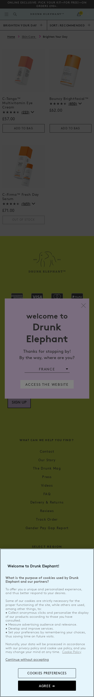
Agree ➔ (47, 685)
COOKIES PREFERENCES (46, 673)
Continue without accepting (27, 659)
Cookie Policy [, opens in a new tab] (71, 651)
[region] (47, 623)
